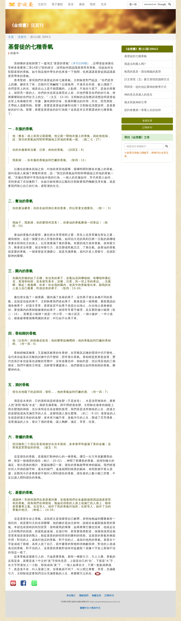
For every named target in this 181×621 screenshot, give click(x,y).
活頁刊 (42, 4)
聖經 (93, 4)
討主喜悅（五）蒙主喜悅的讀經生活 (146, 79)
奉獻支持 (96, 595)
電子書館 (57, 4)
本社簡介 (70, 595)
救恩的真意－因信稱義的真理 (142, 71)
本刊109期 (80, 63)
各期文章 (147, 120)
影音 (71, 4)
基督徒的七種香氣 (135, 56)
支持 (103, 4)
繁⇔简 (133, 4)
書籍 (82, 4)
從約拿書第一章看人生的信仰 (142, 109)
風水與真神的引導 (135, 102)
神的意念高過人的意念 (138, 94)
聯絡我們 (83, 595)
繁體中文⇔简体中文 (90, 608)
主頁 (11, 36)
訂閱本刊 (147, 127)
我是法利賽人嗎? (135, 63)
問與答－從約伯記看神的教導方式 (145, 86)
